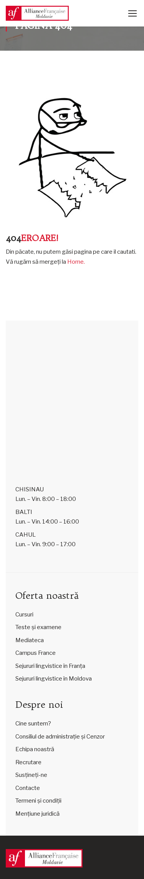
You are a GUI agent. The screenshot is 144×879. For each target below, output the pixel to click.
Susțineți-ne (31, 775)
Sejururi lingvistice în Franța (50, 666)
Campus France (35, 652)
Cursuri (24, 614)
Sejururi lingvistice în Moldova (53, 678)
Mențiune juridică (37, 813)
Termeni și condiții (38, 800)
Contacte (27, 788)
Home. (76, 261)
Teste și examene (38, 627)
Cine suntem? (33, 723)
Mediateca (29, 640)
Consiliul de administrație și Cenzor (60, 736)
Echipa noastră (34, 749)
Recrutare (28, 762)
